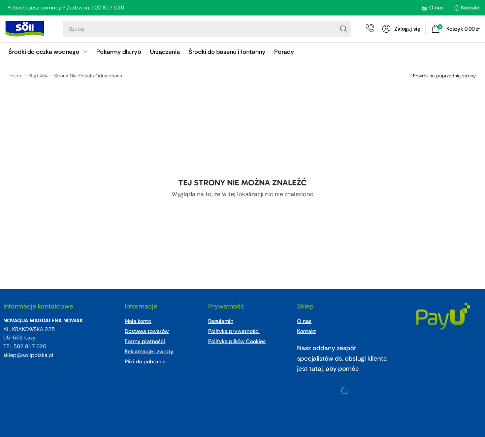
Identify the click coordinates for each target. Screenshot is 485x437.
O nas (436, 7)
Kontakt (470, 7)
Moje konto (138, 321)
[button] (401, 29)
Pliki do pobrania (145, 361)
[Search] (343, 29)
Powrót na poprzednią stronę (444, 76)
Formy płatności (145, 341)
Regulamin (220, 321)
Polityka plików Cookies (237, 341)
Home (16, 76)
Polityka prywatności (234, 331)
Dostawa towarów (147, 331)
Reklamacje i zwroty (149, 351)
